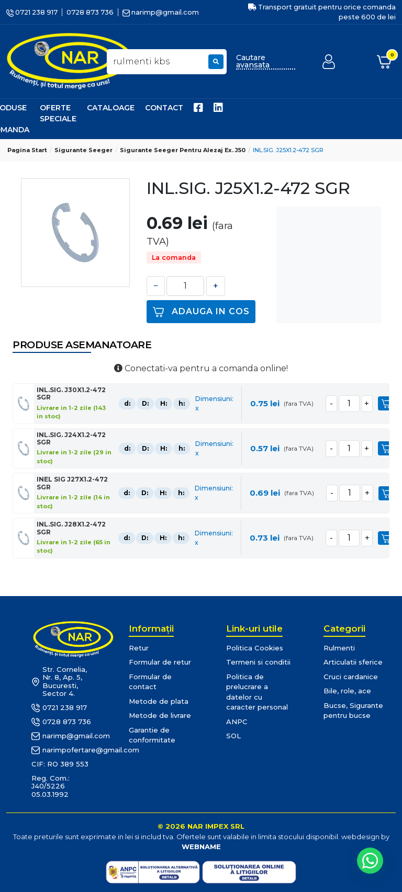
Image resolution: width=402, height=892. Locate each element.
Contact (164, 107)
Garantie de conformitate (152, 735)
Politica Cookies (254, 648)
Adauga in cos (201, 311)
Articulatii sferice (353, 662)
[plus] (366, 403)
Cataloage (111, 107)
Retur (139, 648)
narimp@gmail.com (160, 12)
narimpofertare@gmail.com (64, 750)
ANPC (237, 721)
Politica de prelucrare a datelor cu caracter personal (257, 692)
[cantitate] (348, 403)
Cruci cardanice (350, 676)
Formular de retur (160, 662)
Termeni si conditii (258, 662)
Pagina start (27, 150)
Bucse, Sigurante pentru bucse (353, 710)
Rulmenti (339, 648)
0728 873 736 (90, 12)
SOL (233, 735)
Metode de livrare (160, 715)
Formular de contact (150, 681)
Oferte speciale (58, 113)
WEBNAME (201, 846)
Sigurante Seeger (83, 150)
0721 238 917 (32, 12)
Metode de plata (158, 701)
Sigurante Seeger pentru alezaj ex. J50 (182, 150)
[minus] (330, 403)
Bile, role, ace (347, 691)
